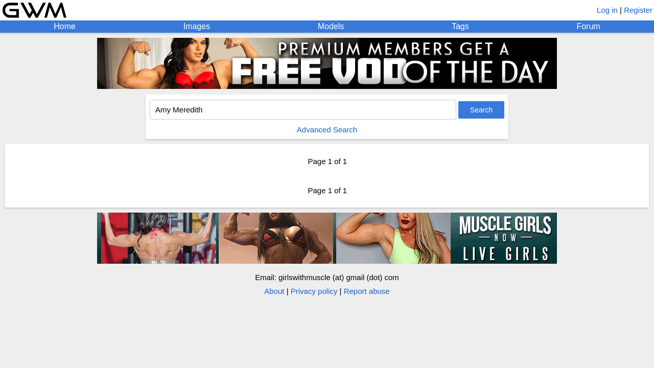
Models (331, 26)
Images (196, 26)
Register (638, 10)
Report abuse (367, 291)
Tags (460, 26)
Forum (588, 26)
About (274, 291)
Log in (607, 10)
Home (65, 26)
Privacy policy (314, 291)
